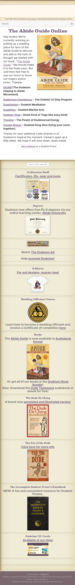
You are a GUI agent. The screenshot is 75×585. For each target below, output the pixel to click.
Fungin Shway (12, 125)
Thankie (8, 120)
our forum (32, 19)
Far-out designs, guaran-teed (38, 272)
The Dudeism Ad (43, 252)
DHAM (7, 87)
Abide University (54, 213)
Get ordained (28, 146)
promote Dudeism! (41, 258)
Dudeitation (10, 104)
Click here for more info (37, 447)
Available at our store (38, 540)
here (62, 328)
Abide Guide (19, 338)
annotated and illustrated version (47, 402)
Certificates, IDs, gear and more (38, 176)
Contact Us (44, 574)
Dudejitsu (9, 109)
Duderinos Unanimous (17, 99)
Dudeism (42, 10)
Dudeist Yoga (11, 114)
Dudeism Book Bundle (50, 383)
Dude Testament (42, 388)
